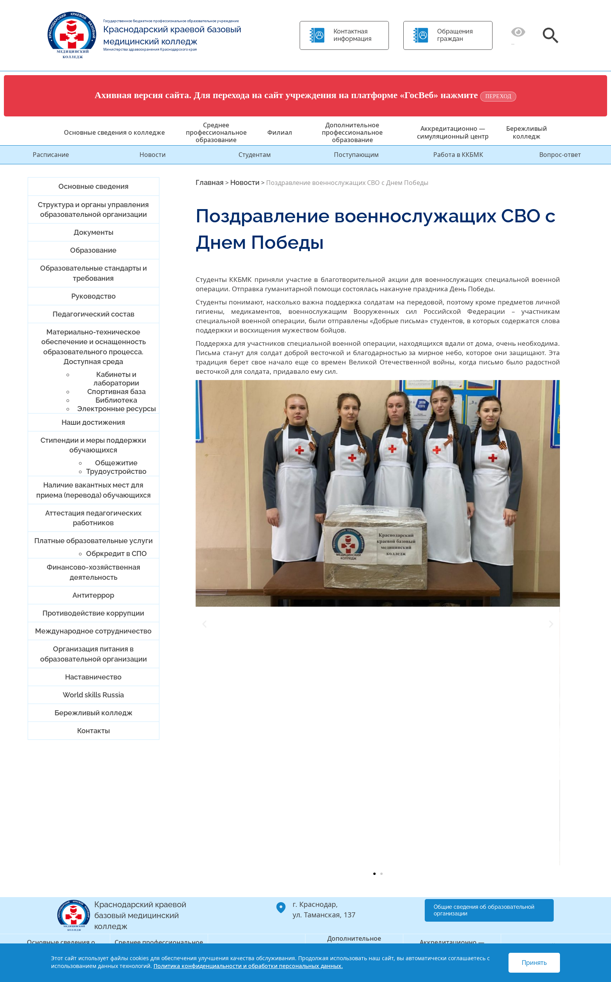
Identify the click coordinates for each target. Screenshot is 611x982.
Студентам (254, 154)
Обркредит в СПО (116, 553)
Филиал (279, 132)
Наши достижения (93, 422)
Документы (93, 232)
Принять (534, 962)
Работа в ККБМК (458, 154)
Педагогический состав (93, 314)
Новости (153, 154)
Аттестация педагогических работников (93, 518)
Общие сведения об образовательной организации (484, 910)
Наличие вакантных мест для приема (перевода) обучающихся (93, 490)
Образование (93, 250)
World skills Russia (93, 695)
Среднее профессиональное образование (216, 132)
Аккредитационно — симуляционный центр (453, 132)
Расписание (51, 154)
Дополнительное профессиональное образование (352, 132)
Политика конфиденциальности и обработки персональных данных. (248, 966)
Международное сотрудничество (93, 631)
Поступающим (356, 154)
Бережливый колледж (526, 132)
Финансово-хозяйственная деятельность (93, 572)
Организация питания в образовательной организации (93, 654)
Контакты (93, 731)
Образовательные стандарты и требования (93, 273)
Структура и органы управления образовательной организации (93, 209)
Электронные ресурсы (116, 409)
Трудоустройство (116, 471)
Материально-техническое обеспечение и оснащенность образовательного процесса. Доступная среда (93, 347)
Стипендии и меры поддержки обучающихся (93, 445)
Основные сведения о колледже (114, 132)
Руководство (93, 296)
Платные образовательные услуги (93, 541)
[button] (204, 623)
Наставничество (93, 677)
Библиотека (116, 400)
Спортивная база (116, 391)
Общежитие (116, 463)
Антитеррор (93, 595)
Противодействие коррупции (93, 613)
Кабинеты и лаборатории (116, 378)
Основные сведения (93, 186)
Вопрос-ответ (560, 154)
